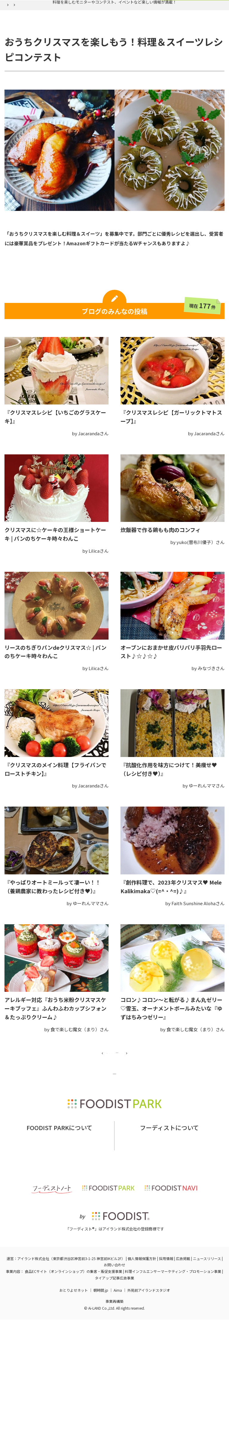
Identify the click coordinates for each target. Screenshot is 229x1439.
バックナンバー (89, 45)
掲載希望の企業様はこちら (59, 1264)
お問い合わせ (86, 1255)
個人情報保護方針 (142, 1377)
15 (157, 1112)
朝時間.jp (100, 1409)
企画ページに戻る (116, 1145)
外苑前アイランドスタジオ (148, 1409)
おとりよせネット (73, 1409)
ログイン (187, 45)
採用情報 (166, 1377)
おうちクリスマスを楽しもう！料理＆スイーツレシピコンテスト (126, 60)
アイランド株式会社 (33, 1377)
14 (141, 1112)
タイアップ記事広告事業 (114, 1397)
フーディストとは (140, 1255)
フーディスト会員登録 (142, 45)
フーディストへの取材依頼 (189, 1255)
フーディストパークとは (43, 1255)
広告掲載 (183, 1377)
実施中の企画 (46, 45)
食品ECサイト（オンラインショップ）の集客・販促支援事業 (73, 1390)
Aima (118, 1409)
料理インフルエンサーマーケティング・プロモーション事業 (173, 1390)
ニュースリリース (207, 1377)
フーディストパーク (20, 60)
